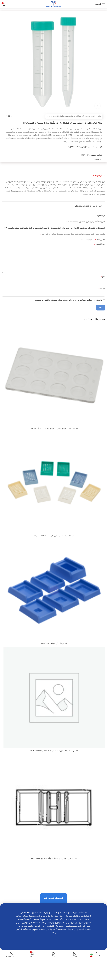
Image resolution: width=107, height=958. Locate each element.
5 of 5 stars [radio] (82, 240)
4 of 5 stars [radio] (84, 240)
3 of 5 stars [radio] (87, 240)
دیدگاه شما (99, 244)
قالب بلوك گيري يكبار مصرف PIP (54, 643)
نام (102, 276)
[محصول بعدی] (6, 116)
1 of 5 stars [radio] (91, 240)
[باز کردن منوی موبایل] (100, 4)
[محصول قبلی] (11, 116)
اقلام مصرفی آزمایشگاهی (63, 116)
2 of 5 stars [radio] (89, 240)
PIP (49, 116)
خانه (99, 116)
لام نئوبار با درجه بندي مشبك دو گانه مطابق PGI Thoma (54, 858)
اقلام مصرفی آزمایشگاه (85, 116)
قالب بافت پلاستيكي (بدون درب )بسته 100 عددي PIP (54, 535)
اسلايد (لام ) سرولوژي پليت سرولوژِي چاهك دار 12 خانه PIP (54, 428)
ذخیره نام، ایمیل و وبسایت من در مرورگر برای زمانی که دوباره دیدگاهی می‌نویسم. (68, 300)
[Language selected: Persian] (94, 955)
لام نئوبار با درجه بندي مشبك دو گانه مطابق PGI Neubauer (54, 750)
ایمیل (101, 288)
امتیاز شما (100, 240)
